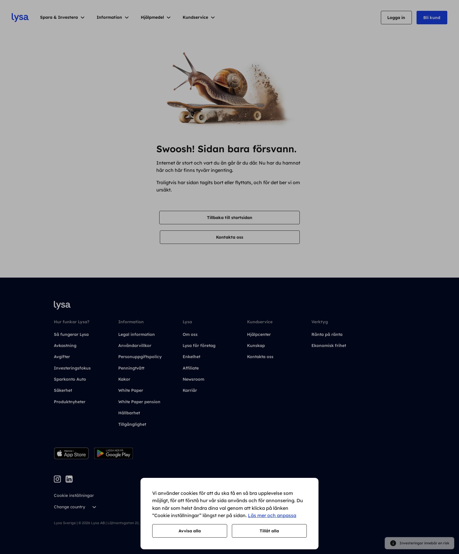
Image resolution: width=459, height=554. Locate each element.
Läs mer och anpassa (272, 515)
